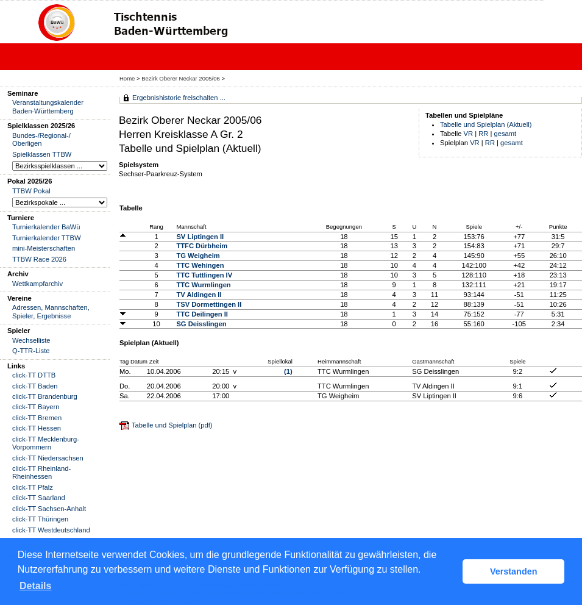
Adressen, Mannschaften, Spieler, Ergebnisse (51, 311)
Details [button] (35, 586)
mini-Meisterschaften (43, 248)
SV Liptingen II (200, 236)
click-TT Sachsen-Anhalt (49, 508)
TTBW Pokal (31, 191)
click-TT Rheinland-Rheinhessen (41, 472)
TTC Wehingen (200, 265)
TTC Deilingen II (202, 314)
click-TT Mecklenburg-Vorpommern (45, 443)
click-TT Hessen (36, 428)
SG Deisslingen (201, 324)
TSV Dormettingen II (208, 304)
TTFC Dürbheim (201, 245)
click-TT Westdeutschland (51, 530)
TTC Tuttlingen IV (204, 275)
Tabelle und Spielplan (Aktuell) (486, 124)
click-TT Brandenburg (44, 396)
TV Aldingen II (198, 294)
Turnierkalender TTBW (46, 238)
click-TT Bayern (36, 406)
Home (127, 78)
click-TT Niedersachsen (47, 458)
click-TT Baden (34, 386)
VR (469, 133)
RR (483, 133)
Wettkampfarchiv (37, 283)
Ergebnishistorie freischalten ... (178, 97)
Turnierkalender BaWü (46, 227)
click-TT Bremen (37, 417)
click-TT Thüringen (40, 519)
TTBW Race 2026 (39, 259)
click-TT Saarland (38, 497)
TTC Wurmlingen (203, 284)
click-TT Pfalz (32, 487)
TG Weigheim (197, 255)
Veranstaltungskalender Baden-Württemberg (47, 106)
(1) (288, 371)
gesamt (505, 133)
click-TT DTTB (33, 375)
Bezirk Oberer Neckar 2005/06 (181, 78)
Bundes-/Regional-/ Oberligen (41, 139)
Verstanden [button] (514, 571)
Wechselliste (31, 340)
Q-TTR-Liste (31, 350)
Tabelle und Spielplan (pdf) (172, 425)
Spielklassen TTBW (41, 154)
